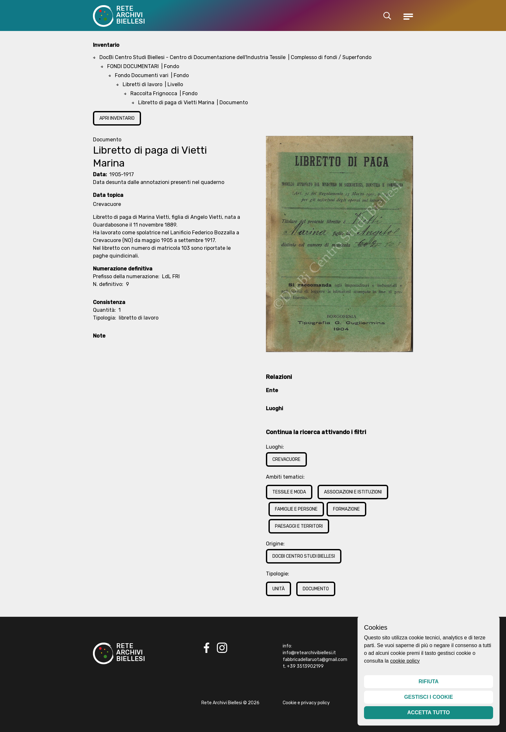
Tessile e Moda (289, 492)
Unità (278, 589)
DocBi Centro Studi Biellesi (303, 556)
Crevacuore (286, 459)
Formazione (346, 509)
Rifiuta (429, 681)
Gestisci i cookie (428, 697)
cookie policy (405, 661)
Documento (316, 589)
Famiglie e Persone (296, 509)
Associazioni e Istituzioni (353, 492)
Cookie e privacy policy (306, 703)
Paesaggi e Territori (299, 526)
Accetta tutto (428, 712)
